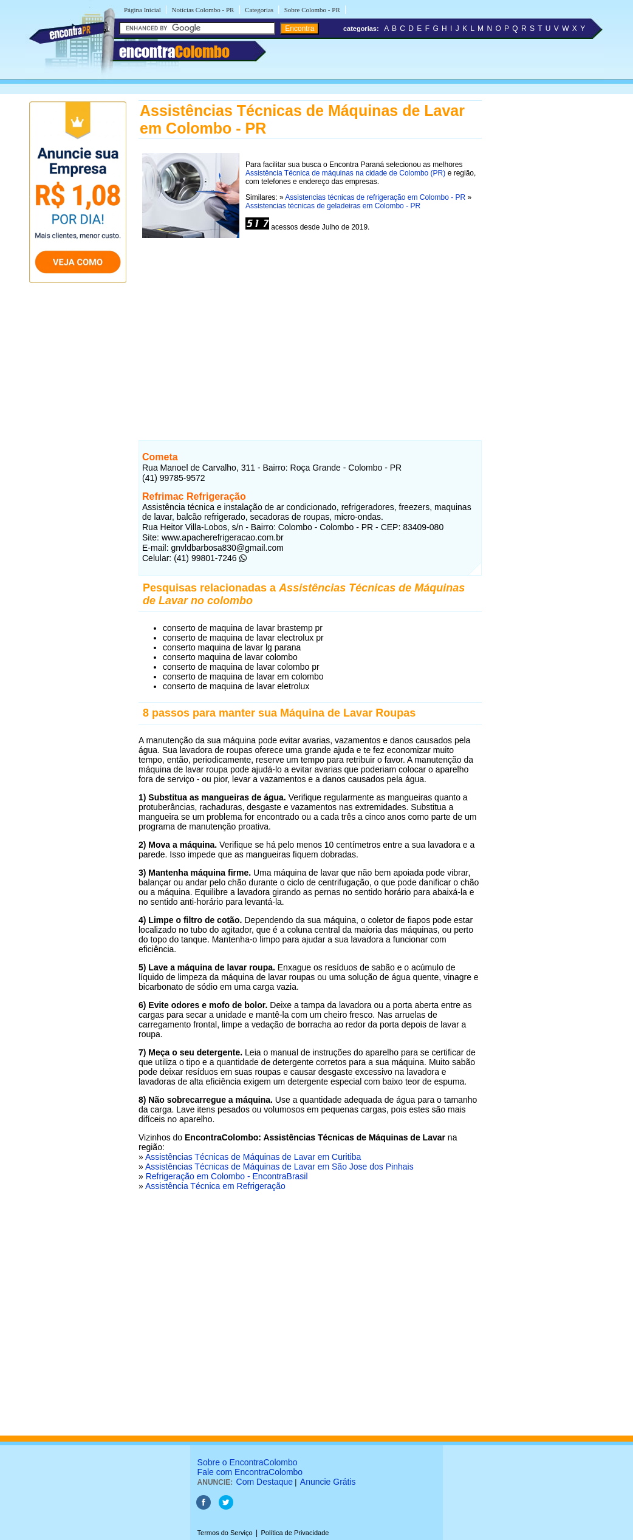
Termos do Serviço (225, 1532)
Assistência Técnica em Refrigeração (215, 1186)
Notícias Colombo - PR (202, 9)
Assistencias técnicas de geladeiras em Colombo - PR (332, 206)
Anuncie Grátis (328, 1482)
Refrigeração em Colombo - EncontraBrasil (227, 1176)
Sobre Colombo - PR (312, 9)
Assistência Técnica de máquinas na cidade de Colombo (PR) (345, 173)
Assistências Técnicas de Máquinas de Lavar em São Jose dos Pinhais (279, 1166)
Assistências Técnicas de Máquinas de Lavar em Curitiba (253, 1157)
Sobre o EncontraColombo (247, 1462)
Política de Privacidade (295, 1532)
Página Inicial (142, 9)
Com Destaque (264, 1482)
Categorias (259, 9)
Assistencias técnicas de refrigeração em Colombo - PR (375, 197)
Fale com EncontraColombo (250, 1472)
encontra (174, 51)
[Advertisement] (310, 336)
